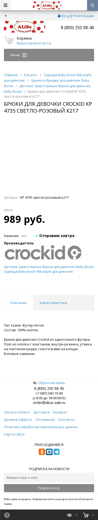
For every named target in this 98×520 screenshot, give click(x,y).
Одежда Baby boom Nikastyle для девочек (38, 271)
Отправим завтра (54, 235)
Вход (65, 15)
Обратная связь (49, 382)
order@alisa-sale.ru (49, 402)
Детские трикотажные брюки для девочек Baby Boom (49, 266)
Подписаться (49, 488)
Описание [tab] (18, 302)
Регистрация (83, 15)
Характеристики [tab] (53, 302)
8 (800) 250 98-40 (77, 27)
